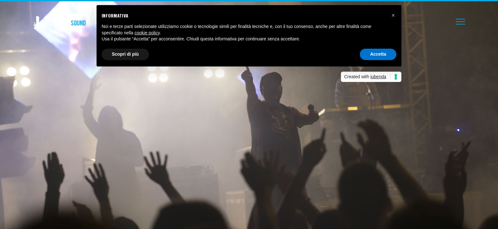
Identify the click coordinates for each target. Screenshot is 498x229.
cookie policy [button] (147, 32)
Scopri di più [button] (125, 54)
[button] (393, 15)
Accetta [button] (378, 54)
